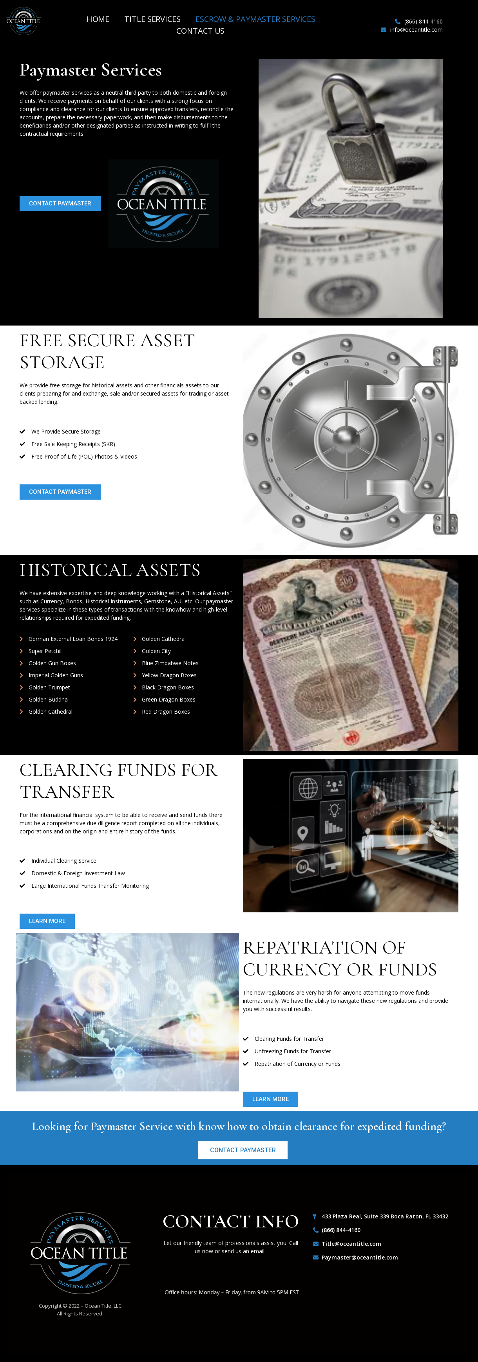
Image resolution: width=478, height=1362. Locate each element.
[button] (60, 203)
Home (98, 19)
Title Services (152, 19)
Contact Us (200, 30)
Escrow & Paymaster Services (255, 19)
